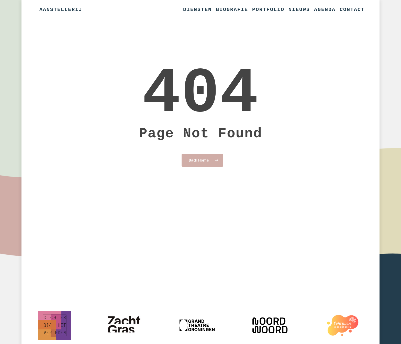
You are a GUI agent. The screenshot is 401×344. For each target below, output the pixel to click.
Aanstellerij (60, 9)
